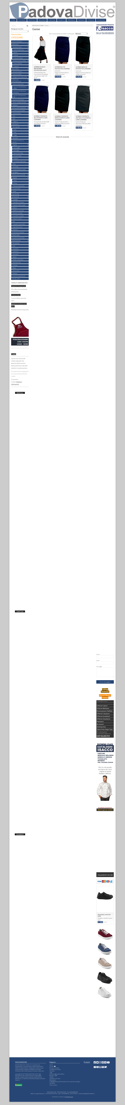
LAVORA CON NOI (54, 1078)
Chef (14, 246)
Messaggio (99, 666)
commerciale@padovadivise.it (86, 1093)
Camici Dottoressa (18, 49)
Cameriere (15, 248)
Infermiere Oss (17, 262)
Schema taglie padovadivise (56, 1074)
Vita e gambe (16, 127)
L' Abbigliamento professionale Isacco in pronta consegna (64, 1081)
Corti (14, 129)
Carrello (52, 1066)
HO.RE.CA (61, 20)
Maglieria (15, 121)
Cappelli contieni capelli (19, 205)
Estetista (15, 265)
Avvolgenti (15, 172)
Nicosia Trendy (17, 155)
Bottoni (15, 207)
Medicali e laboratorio (18, 186)
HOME (13, 20)
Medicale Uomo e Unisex (19, 60)
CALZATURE (15, 194)
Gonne (46, 25)
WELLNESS (42, 20)
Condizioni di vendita (55, 1069)
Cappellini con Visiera (18, 202)
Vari (14, 221)
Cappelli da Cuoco (17, 227)
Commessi (15, 251)
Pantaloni (15, 105)
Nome (98, 654)
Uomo (15, 180)
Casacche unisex (17, 74)
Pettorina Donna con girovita (18, 141)
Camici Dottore (17, 63)
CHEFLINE (51, 20)
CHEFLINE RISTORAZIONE (16, 80)
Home (51, 1065)
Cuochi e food (16, 188)
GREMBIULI (71, 20)
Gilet (14, 116)
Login (50, 1072)
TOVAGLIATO (16, 235)
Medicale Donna (17, 47)
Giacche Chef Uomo (18, 84)
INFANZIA (81, 20)
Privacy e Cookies (54, 1068)
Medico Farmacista (18, 259)
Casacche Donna (18, 58)
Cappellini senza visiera (19, 224)
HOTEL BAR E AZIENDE (19, 108)
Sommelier (15, 166)
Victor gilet (16, 150)
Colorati (15, 55)
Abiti (14, 118)
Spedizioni (52, 1083)
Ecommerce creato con (62, 1096)
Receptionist (16, 243)
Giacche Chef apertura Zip (19, 96)
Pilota (14, 268)
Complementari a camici (19, 169)
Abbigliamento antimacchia (20, 77)
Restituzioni (52, 1080)
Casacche (16, 66)
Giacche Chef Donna (18, 99)
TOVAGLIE (90, 20)
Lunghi (15, 135)
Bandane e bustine (18, 213)
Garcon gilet (16, 147)
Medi (14, 132)
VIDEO (51, 1077)
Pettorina (15, 138)
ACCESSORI (15, 197)
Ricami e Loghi (53, 1075)
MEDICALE (32, 20)
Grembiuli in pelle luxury (19, 161)
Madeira (15, 158)
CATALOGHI (101, 20)
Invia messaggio (105, 682)
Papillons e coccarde (18, 210)
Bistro (14, 164)
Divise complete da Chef (19, 102)
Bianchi (15, 52)
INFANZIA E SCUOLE (18, 232)
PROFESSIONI (16, 240)
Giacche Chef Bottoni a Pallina (19, 87)
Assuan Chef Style (18, 153)
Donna (15, 183)
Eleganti (15, 145)
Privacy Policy (53, 1085)
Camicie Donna (17, 113)
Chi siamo (52, 1071)
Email (97, 660)
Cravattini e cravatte (18, 216)
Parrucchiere (16, 270)
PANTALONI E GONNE (38, 25)
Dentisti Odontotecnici (19, 276)
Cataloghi (15, 199)
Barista (15, 257)
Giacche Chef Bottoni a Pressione (19, 91)
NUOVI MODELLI (17, 41)
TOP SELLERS (16, 279)
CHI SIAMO (22, 20)
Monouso (15, 229)
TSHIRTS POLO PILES (18, 238)
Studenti (15, 273)
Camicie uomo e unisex (19, 110)
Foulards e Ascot (17, 218)
